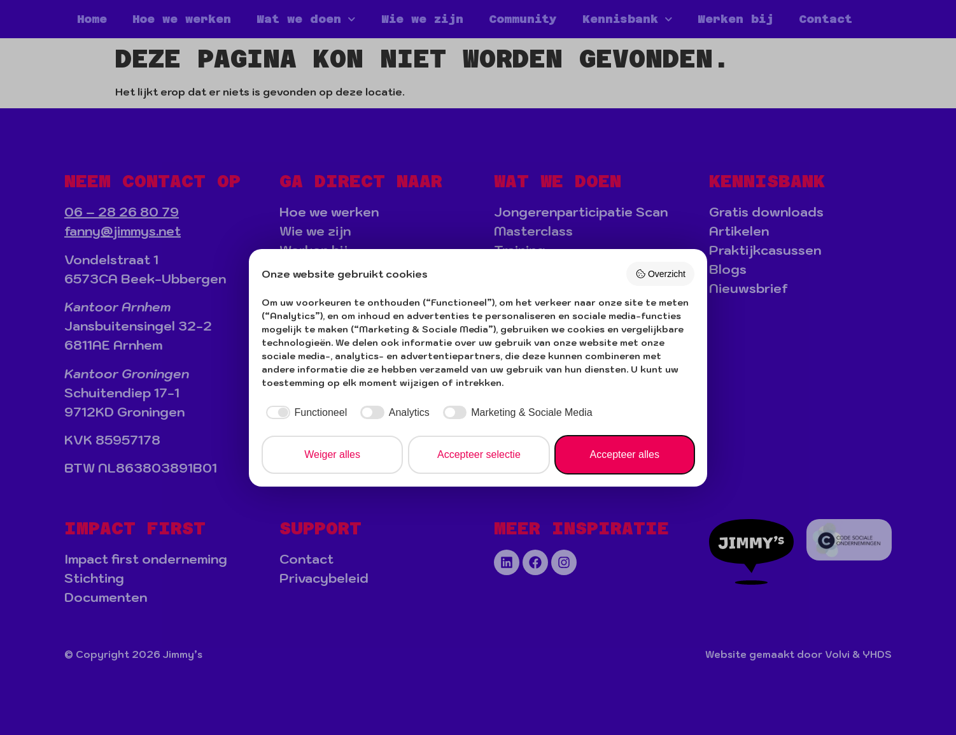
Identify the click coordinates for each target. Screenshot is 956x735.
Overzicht (660, 274)
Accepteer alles (624, 454)
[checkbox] (304, 412)
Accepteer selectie (479, 454)
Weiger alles (332, 454)
